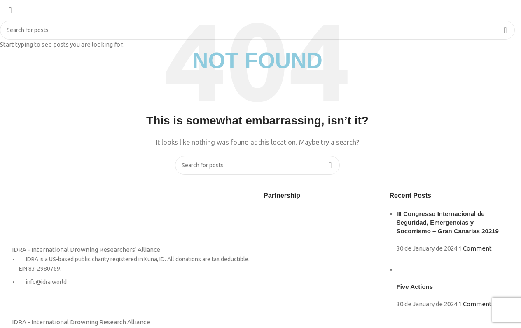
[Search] (501, 18)
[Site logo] (24, 17)
